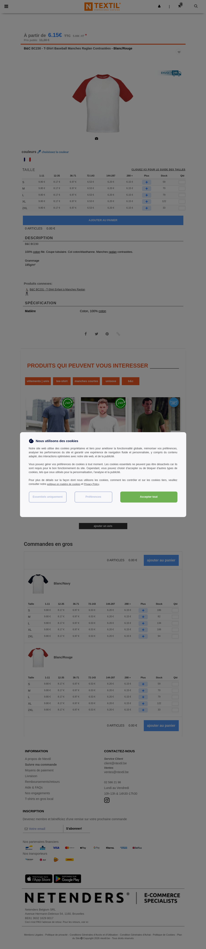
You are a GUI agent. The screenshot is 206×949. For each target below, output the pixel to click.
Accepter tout (149, 496)
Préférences (93, 496)
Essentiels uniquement (47, 496)
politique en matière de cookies (65, 484)
